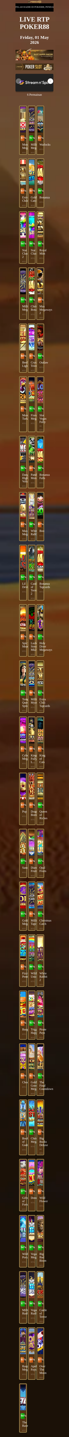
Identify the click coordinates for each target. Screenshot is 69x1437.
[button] (50, 81)
